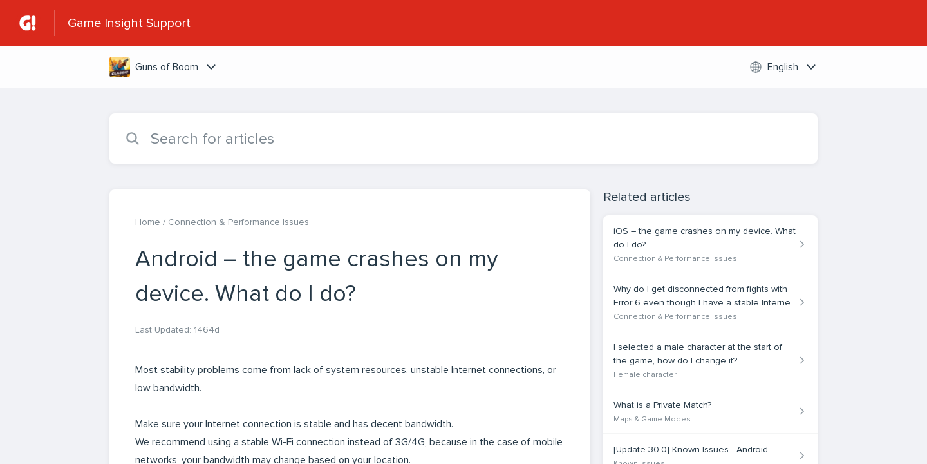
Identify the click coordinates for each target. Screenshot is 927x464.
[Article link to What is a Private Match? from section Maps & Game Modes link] (710, 411)
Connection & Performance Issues (238, 222)
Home (147, 222)
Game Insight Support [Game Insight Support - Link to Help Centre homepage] (129, 23)
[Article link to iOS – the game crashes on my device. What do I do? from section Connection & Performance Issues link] (710, 244)
